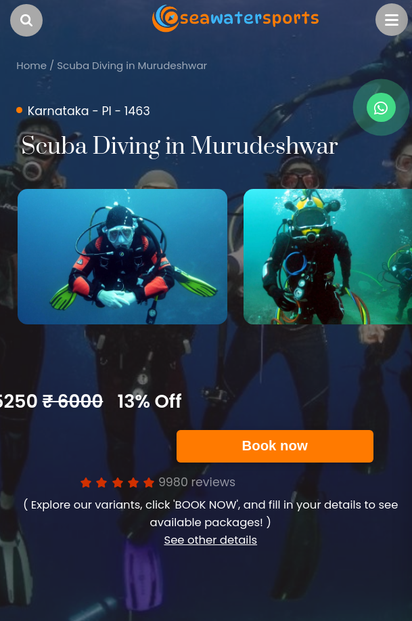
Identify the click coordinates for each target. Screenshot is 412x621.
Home (31, 65)
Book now (275, 445)
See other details (210, 540)
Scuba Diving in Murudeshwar (132, 65)
